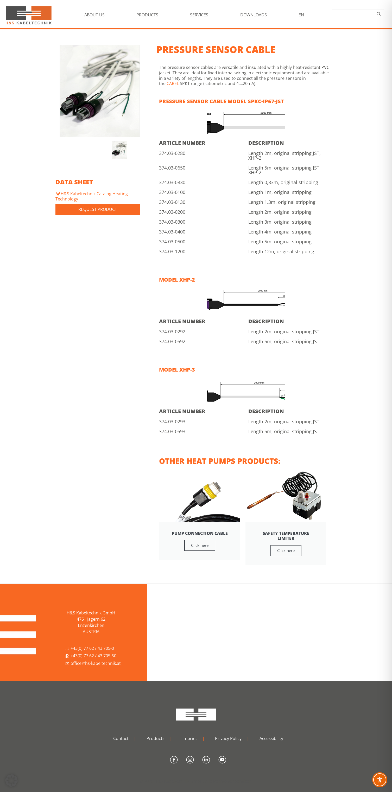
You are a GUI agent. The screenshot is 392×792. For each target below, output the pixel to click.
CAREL (173, 83)
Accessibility (271, 738)
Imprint (189, 738)
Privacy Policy (228, 738)
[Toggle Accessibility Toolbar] (380, 780)
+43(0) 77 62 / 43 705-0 (89, 648)
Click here (199, 545)
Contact (121, 738)
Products (156, 738)
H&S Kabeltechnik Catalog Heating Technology (91, 196)
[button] (11, 780)
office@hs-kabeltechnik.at (93, 663)
